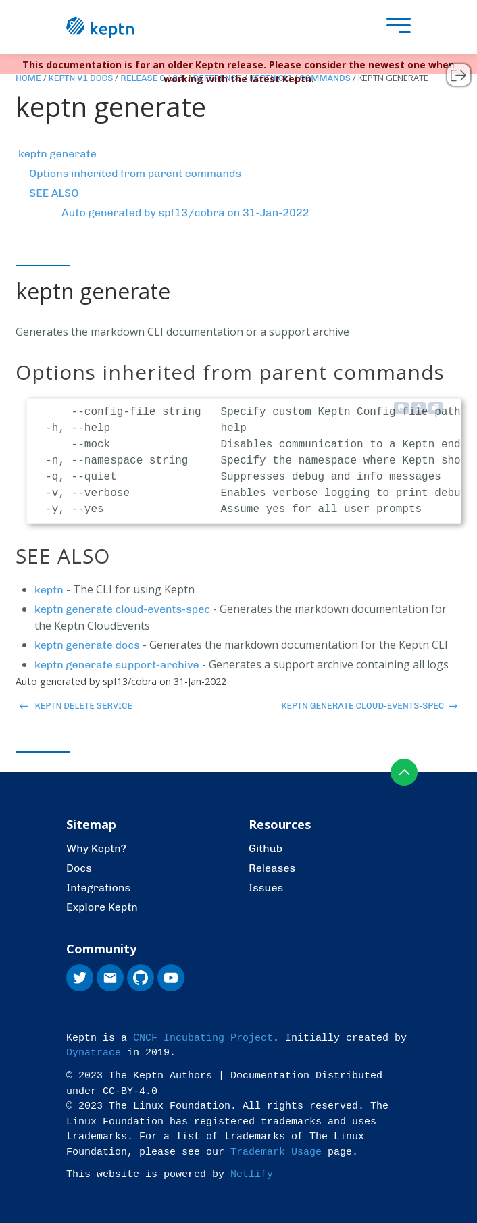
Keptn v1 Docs (81, 78)
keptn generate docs (87, 645)
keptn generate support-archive (116, 664)
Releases (272, 868)
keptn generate (57, 153)
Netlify (251, 1174)
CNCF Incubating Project (203, 1038)
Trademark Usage (276, 1152)
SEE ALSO (53, 192)
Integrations (98, 887)
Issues (266, 887)
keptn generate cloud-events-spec (122, 609)
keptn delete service (76, 706)
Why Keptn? (96, 848)
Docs (79, 868)
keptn (49, 589)
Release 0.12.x (152, 78)
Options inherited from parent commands (135, 173)
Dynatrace (93, 1053)
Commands (325, 78)
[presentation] (395, 27)
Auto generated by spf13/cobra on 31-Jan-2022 (185, 212)
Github (265, 848)
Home (28, 78)
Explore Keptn (102, 907)
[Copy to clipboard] (435, 408)
